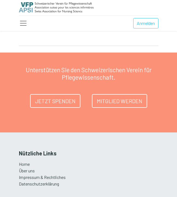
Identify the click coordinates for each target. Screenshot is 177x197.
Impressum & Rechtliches (42, 177)
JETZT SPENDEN (55, 101)
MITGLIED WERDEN (119, 101)
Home (24, 164)
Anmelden (146, 23)
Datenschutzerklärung (39, 183)
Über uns (27, 170)
